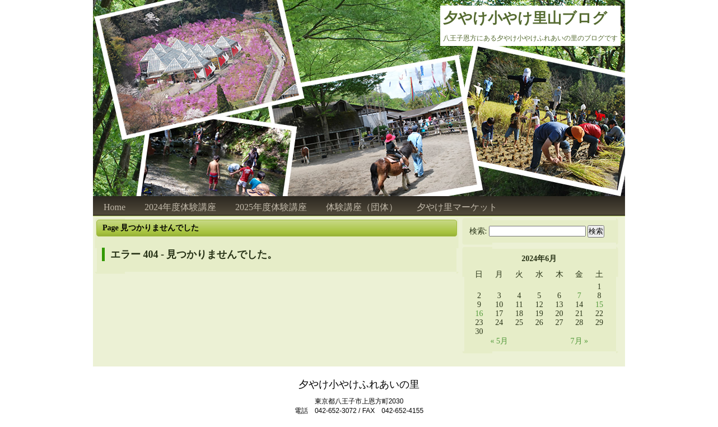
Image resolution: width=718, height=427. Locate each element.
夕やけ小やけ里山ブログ (525, 18)
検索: (478, 231)
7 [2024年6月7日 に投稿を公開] (579, 295)
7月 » (580, 341)
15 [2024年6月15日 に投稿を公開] (599, 304)
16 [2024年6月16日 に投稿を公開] (479, 313)
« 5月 (499, 341)
